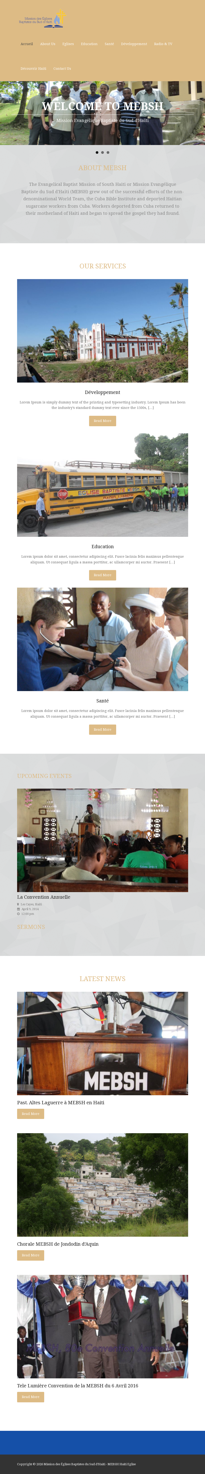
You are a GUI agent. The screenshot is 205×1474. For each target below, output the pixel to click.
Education (89, 44)
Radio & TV (163, 44)
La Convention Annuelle (43, 897)
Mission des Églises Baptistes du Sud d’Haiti (74, 1464)
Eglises (68, 44)
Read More (102, 421)
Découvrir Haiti (33, 68)
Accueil (27, 44)
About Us (47, 44)
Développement (134, 44)
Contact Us (62, 68)
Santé (109, 44)
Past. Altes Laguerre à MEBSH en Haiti (60, 1102)
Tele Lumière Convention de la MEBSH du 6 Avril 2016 (77, 1385)
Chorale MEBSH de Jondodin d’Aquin (58, 1244)
